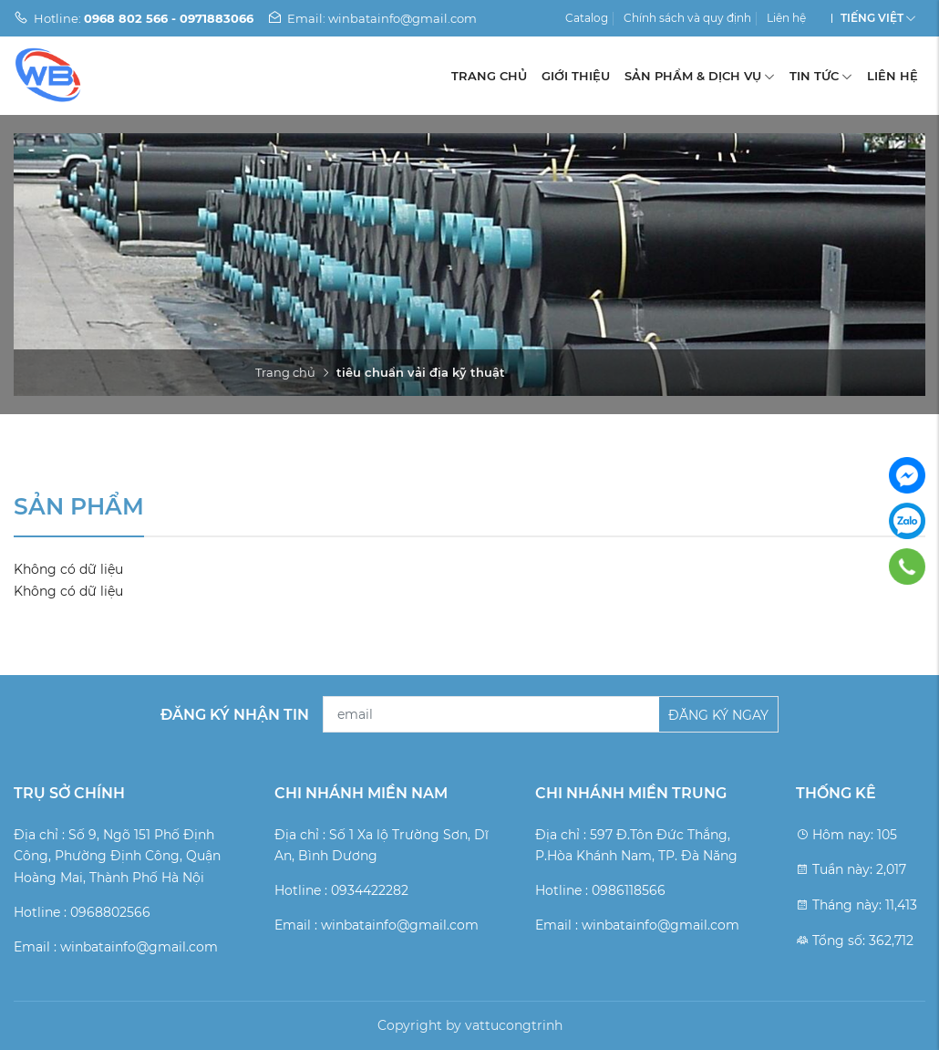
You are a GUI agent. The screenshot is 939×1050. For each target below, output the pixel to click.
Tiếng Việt (872, 18)
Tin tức (820, 75)
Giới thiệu (576, 75)
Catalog (586, 18)
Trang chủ (489, 75)
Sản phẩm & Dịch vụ (699, 75)
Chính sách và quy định (687, 18)
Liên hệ (786, 18)
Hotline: (133, 18)
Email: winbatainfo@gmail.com (372, 18)
